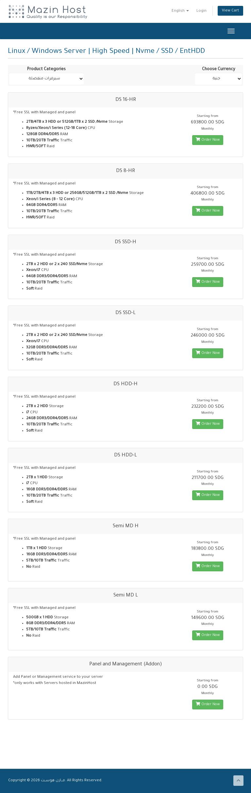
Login (201, 11)
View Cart (230, 11)
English (180, 11)
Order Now (208, 139)
